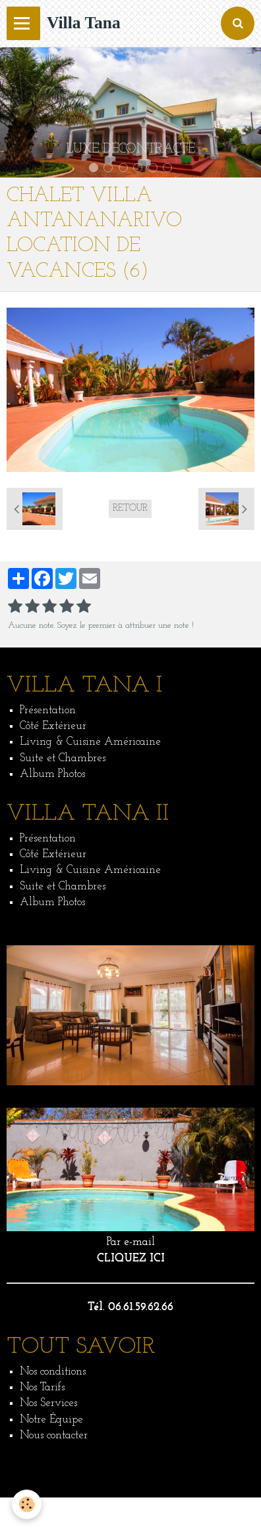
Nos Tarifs (42, 1387)
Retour (130, 508)
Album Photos (52, 774)
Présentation (48, 710)
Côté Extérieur (53, 726)
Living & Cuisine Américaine (90, 741)
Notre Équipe (51, 1419)
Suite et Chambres (62, 758)
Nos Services (48, 1403)
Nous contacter (54, 1435)
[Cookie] (27, 1504)
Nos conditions (53, 1371)
